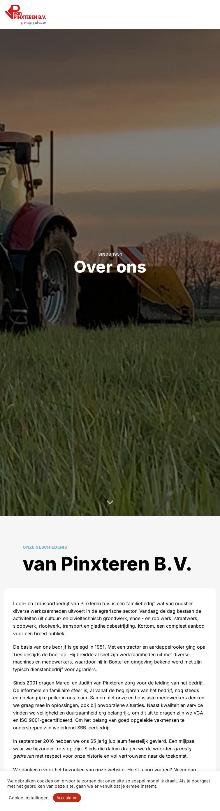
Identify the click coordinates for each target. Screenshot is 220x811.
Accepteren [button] (67, 797)
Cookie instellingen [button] (29, 798)
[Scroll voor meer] (110, 502)
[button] (212, 14)
